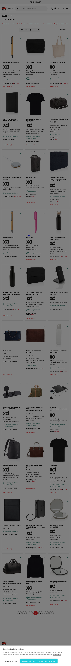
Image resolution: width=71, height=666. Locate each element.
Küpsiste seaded (11, 661)
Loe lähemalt (57, 655)
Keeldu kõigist (28, 661)
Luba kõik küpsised (48, 661)
